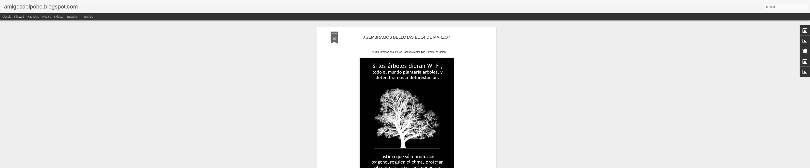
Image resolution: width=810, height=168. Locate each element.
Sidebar (59, 16)
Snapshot (72, 16)
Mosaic (46, 16)
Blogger (420, 166)
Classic (6, 16)
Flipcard (19, 16)
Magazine (33, 16)
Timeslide (87, 16)
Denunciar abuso (434, 166)
